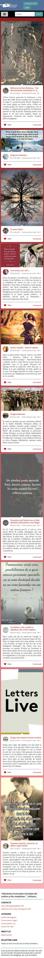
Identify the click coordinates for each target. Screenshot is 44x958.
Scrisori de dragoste (8, 917)
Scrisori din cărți (7, 926)
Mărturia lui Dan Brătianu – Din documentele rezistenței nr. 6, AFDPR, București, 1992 (24, 89)
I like (7, 124)
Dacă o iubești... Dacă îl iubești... (24, 347)
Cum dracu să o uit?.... (20, 270)
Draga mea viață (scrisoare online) (25, 737)
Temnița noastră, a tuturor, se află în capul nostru (23, 844)
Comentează (37, 125)
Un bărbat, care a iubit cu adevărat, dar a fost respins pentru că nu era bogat (22, 628)
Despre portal (6, 935)
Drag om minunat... (19, 155)
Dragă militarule (17, 414)
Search (38, 14)
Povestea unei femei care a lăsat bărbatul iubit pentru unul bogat (25, 521)
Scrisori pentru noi (8, 923)
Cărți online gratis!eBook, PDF (12, 906)
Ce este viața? (16, 229)
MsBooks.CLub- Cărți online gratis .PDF (16, 909)
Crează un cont (30, 3)
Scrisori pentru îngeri (9, 920)
